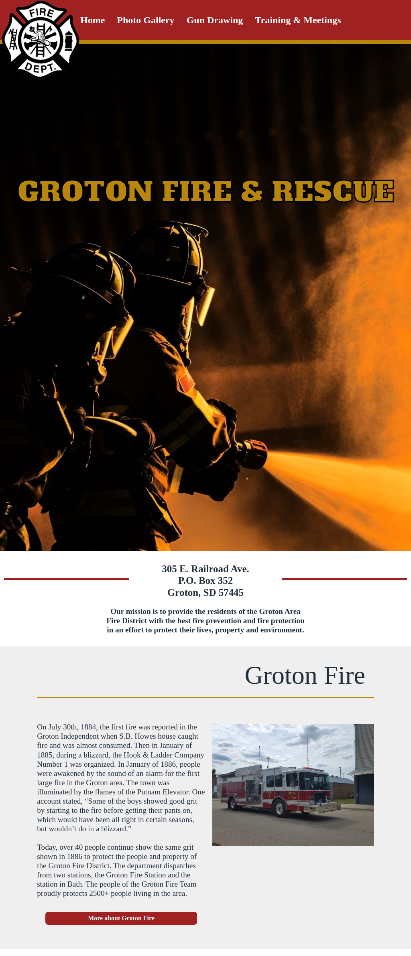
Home (92, 20)
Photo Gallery (145, 20)
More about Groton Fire (121, 918)
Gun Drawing (215, 20)
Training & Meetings (298, 20)
